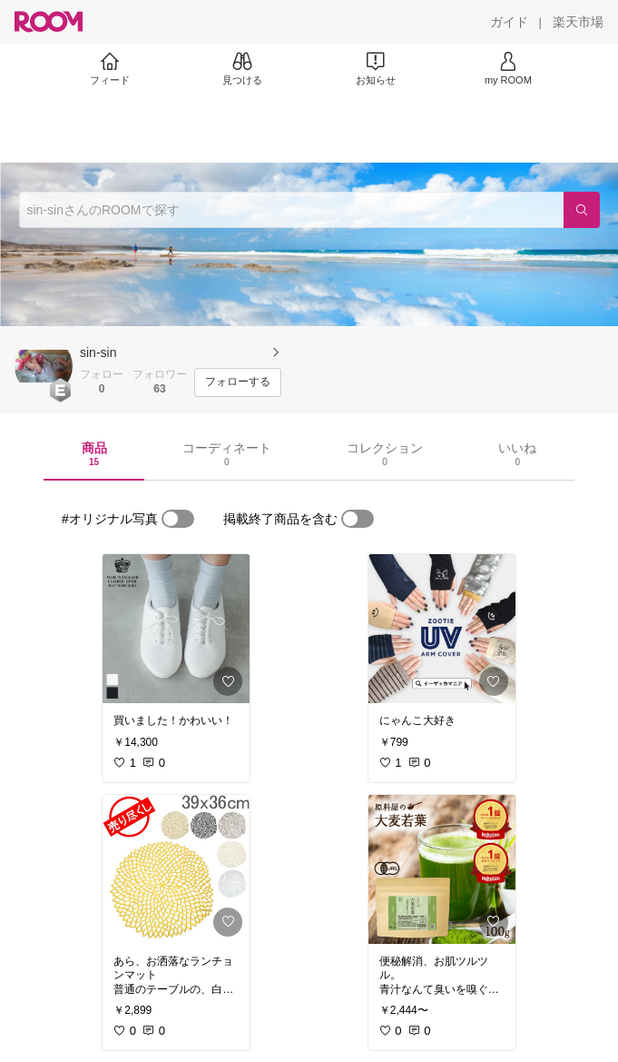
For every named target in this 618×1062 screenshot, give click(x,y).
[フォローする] (237, 382)
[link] (176, 628)
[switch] (178, 519)
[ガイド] (509, 22)
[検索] (582, 210)
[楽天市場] (578, 22)
